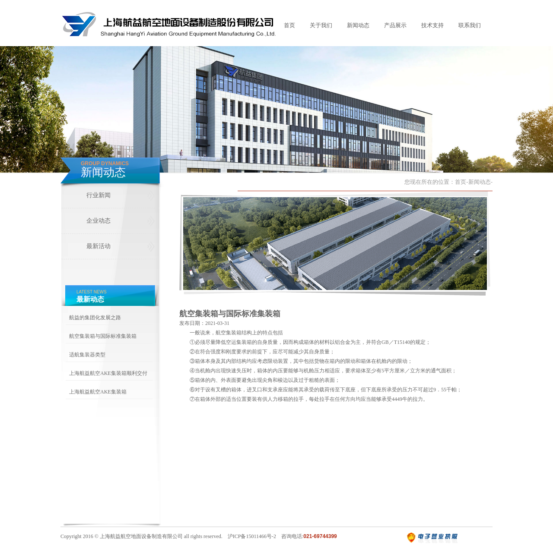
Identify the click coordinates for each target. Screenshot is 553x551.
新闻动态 (358, 25)
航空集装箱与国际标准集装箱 (103, 336)
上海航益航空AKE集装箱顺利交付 (108, 373)
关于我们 (321, 25)
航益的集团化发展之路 (95, 318)
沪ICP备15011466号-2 (252, 536)
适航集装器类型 (87, 355)
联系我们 (469, 25)
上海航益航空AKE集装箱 (98, 392)
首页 (289, 25)
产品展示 (395, 25)
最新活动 (98, 246)
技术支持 (432, 25)
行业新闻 (98, 195)
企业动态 (98, 220)
